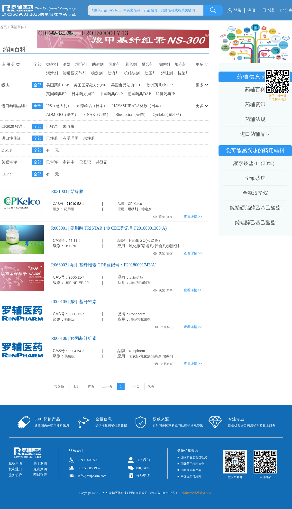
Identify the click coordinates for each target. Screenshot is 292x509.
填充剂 (180, 64)
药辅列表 (40, 475)
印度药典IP (165, 94)
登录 (237, 10)
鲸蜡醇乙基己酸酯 (255, 223)
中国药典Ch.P (111, 94)
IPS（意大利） (58, 106)
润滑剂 (52, 73)
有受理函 (70, 138)
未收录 (68, 126)
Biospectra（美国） (131, 114)
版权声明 (15, 463)
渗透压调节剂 (74, 73)
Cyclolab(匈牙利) (167, 114)
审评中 (68, 162)
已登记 (85, 162)
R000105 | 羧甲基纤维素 (74, 301)
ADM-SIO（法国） (62, 114)
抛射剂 (52, 64)
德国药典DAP (139, 94)
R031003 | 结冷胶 (67, 191)
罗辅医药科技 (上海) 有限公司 (128, 493)
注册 (251, 10)
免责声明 (40, 469)
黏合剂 (147, 64)
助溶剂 (98, 64)
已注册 (52, 138)
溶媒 (67, 64)
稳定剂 (97, 73)
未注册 (89, 138)
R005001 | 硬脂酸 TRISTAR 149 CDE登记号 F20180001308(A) (109, 228)
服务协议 (15, 475)
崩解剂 (164, 64)
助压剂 (150, 73)
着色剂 (131, 64)
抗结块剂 (132, 73)
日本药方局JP (83, 94)
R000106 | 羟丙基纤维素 (74, 338)
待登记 (102, 162)
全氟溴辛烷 (255, 193)
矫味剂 (167, 73)
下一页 (134, 386)
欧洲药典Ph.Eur (159, 85)
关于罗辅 (40, 463)
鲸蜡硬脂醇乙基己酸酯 (255, 208)
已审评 (52, 162)
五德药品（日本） (91, 106)
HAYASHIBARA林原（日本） (137, 106)
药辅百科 (17, 27)
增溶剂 (81, 64)
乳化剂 (114, 64)
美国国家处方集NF (90, 85)
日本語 (268, 10)
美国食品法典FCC (126, 85)
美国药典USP (57, 85)
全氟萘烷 (255, 178)
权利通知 (15, 469)
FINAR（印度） (96, 114)
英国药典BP (56, 94)
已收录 (52, 126)
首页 (91, 386)
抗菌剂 (183, 73)
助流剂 (113, 73)
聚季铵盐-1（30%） (255, 163)
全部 (37, 64)
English (286, 10)
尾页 (150, 386)
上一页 (107, 386)
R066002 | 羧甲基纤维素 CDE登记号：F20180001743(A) (103, 265)
